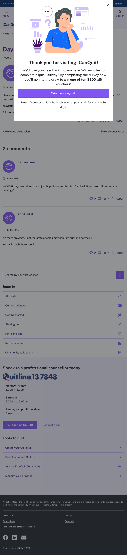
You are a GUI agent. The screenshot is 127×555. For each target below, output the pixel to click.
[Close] (108, 5)
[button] (63, 93)
